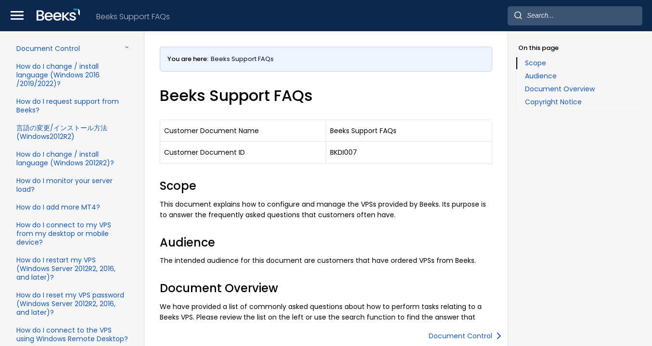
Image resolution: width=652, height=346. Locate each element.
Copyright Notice (553, 102)
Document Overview (560, 89)
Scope (535, 63)
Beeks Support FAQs (133, 16)
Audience (541, 76)
